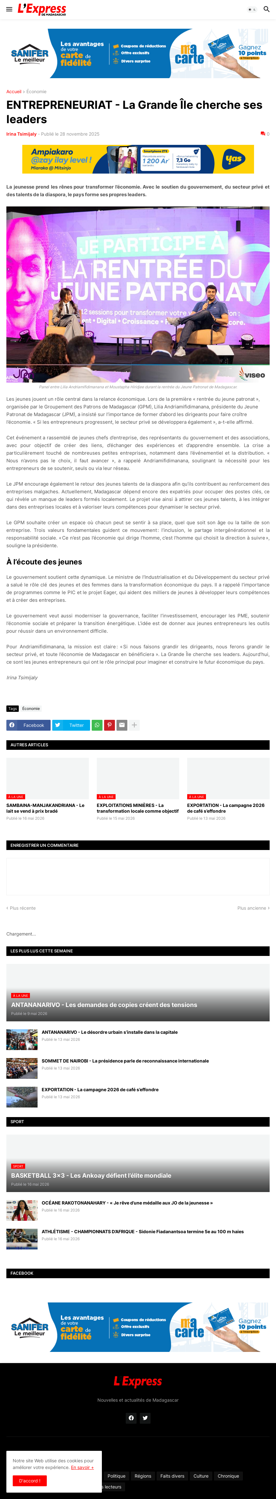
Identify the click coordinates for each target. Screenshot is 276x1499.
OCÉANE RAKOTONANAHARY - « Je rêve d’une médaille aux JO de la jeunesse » (127, 1202)
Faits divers (172, 1476)
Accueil (13, 91)
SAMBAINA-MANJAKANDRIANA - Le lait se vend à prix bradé (45, 808)
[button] (9, 9)
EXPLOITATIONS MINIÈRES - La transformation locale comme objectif (138, 808)
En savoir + (82, 1467)
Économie (36, 91)
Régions (143, 1476)
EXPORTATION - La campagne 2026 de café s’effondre (226, 808)
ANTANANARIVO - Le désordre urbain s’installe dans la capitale (110, 1032)
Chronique (228, 1476)
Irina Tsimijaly (21, 134)
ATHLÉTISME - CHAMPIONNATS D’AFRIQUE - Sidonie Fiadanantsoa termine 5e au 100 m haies (143, 1231)
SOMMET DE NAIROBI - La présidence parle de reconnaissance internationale (125, 1060)
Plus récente (23, 908)
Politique (116, 1476)
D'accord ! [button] (29, 1480)
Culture (201, 1476)
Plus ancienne (251, 908)
